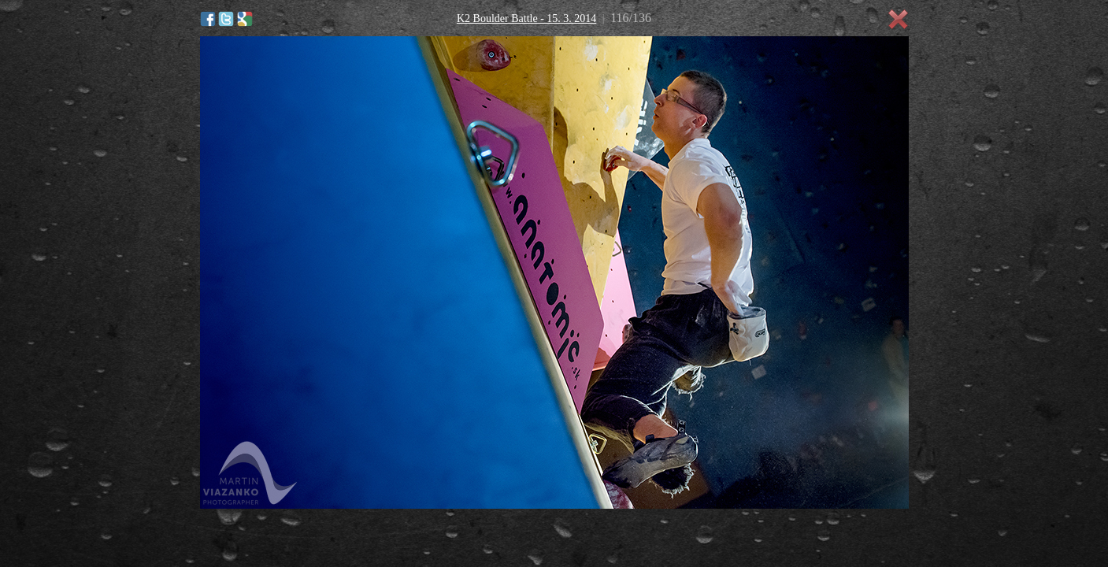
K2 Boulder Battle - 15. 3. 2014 (526, 18)
